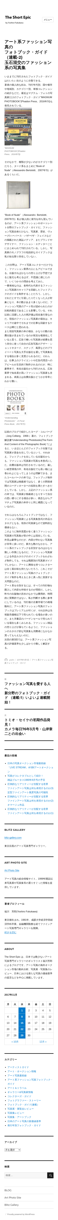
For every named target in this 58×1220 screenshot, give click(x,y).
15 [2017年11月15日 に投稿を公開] (22, 1023)
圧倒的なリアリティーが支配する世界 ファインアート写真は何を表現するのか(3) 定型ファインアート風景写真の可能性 (30, 788)
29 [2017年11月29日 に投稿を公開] (22, 1035)
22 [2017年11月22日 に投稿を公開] (22, 1029)
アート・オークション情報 (21, 1071)
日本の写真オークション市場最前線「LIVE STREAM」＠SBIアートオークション (30, 767)
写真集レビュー (15, 1113)
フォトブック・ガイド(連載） (23, 1104)
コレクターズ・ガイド (19, 1096)
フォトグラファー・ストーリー (24, 1100)
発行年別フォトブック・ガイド (24, 1125)
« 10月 (15, 1041)
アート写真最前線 (17, 1075)
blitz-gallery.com (13, 837)
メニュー (48, 19)
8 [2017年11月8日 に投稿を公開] (22, 1017)
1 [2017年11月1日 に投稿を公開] (22, 1010)
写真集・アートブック (19, 1117)
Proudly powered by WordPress (21, 1214)
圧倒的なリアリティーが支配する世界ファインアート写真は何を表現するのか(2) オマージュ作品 (30, 800)
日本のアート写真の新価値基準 (24, 1121)
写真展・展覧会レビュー (20, 1109)
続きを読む (10, 932)
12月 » (42, 1041)
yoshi (11, 660)
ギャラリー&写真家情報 (20, 1092)
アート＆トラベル (17, 1088)
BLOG (8, 1190)
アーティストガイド (18, 1067)
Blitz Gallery (11, 1205)
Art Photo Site (11, 870)
